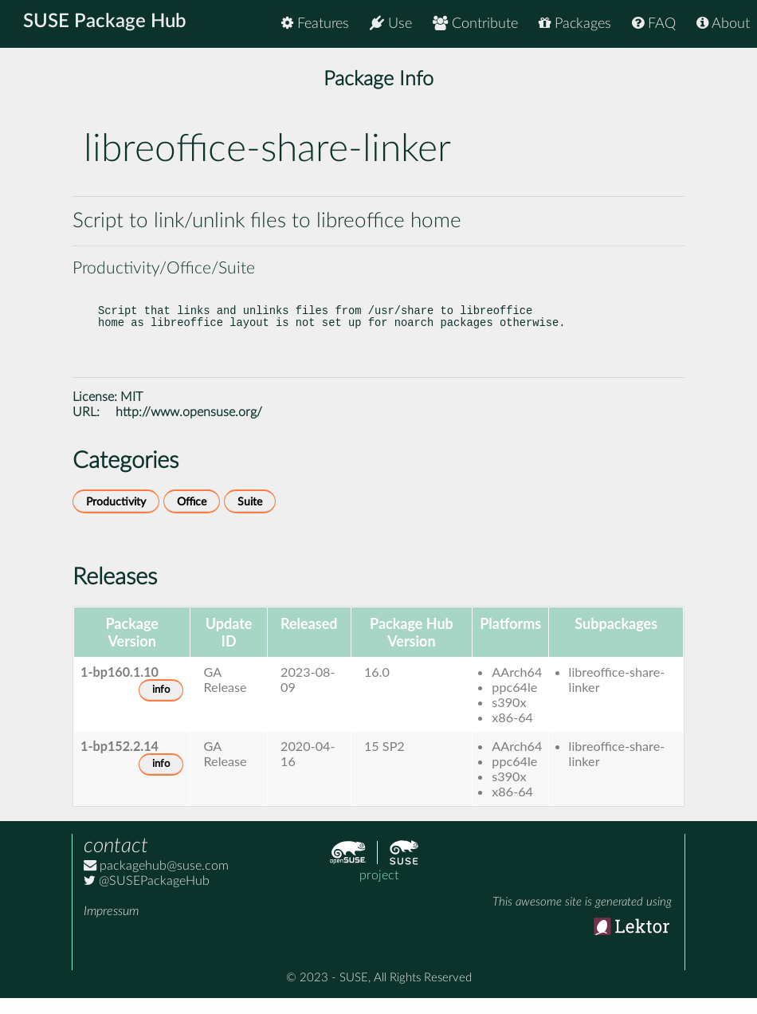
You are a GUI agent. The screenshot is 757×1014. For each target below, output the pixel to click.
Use (391, 23)
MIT (131, 413)
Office (191, 518)
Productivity (116, 518)
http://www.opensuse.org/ (189, 428)
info (161, 706)
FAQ (654, 23)
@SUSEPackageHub (147, 896)
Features (315, 23)
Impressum (111, 927)
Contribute (475, 23)
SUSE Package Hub (108, 23)
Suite (249, 518)
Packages (575, 23)
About (723, 23)
